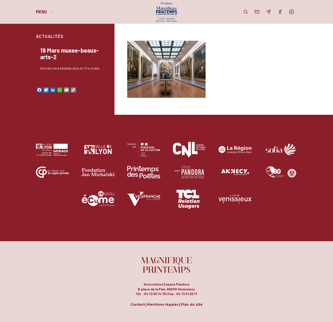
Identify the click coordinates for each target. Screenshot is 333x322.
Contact (137, 305)
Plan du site (192, 305)
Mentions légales (163, 305)
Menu (41, 11)
